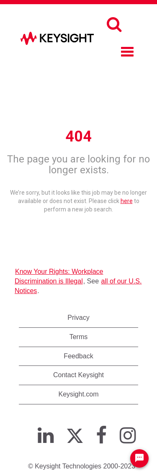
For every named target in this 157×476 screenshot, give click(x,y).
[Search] (114, 24)
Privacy (78, 317)
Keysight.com (78, 394)
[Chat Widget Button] (139, 458)
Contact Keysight (78, 374)
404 (78, 136)
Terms (78, 336)
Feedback (78, 356)
